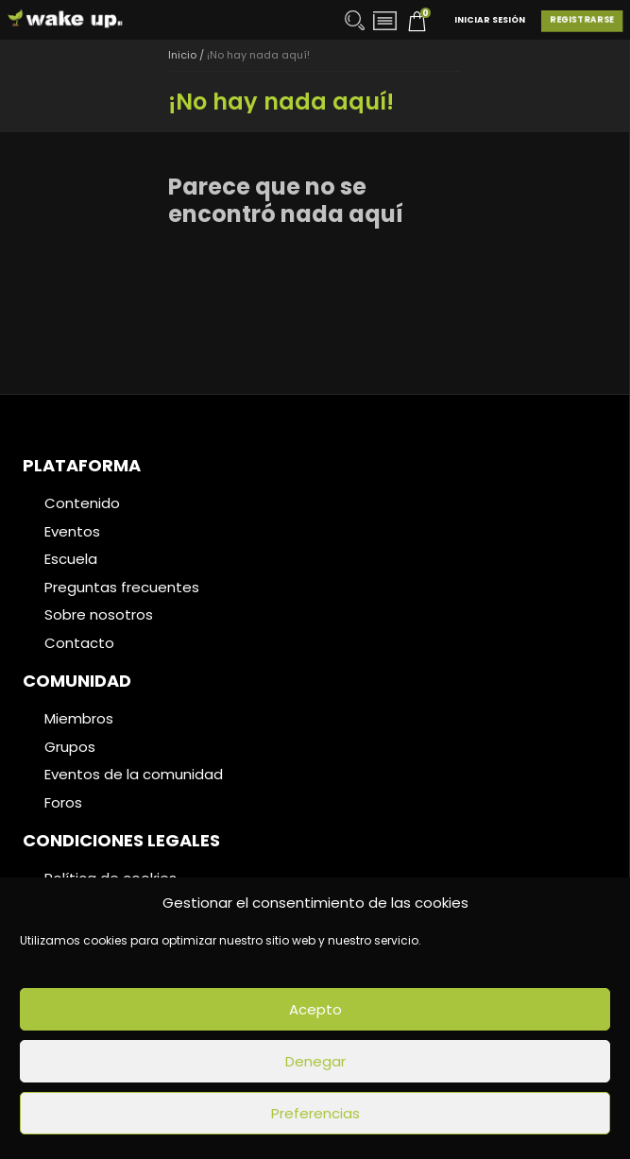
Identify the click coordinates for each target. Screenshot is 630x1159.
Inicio (182, 54)
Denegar (315, 1061)
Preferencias (315, 1113)
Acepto (315, 1009)
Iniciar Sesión (489, 20)
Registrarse (582, 20)
